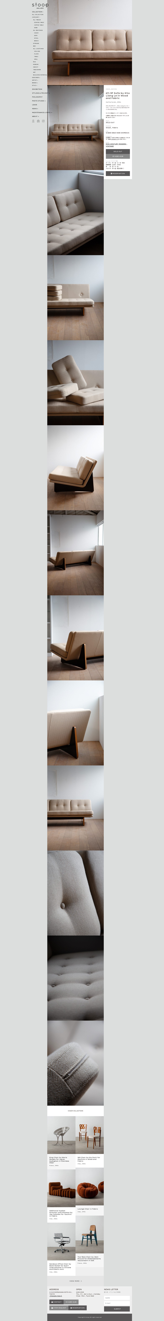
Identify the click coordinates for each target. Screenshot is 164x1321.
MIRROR (35, 64)
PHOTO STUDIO (38, 101)
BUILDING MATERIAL (40, 75)
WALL (36, 59)
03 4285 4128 (117, 156)
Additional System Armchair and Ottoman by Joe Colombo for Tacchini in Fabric (60, 1213)
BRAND (34, 82)
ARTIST (34, 80)
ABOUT (35, 116)
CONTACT (57, 1302)
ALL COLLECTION (37, 14)
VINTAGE (110, 146)
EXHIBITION (37, 89)
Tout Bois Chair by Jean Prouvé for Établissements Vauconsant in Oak (89, 1258)
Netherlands (111, 102)
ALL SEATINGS (38, 30)
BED (34, 46)
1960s (56, 1165)
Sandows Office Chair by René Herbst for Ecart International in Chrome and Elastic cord (60, 1266)
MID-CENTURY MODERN (116, 144)
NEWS (34, 108)
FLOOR (36, 54)
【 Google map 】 (55, 1296)
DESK (36, 27)
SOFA (35, 35)
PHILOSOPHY (37, 97)
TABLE (36, 56)
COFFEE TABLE (39, 25)
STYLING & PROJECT (40, 93)
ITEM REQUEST (59, 1308)
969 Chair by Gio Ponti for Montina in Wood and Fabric (89, 1159)
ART (34, 72)
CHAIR (36, 33)
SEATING (114, 89)
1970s (83, 1211)
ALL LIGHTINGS (38, 48)
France (51, 1165)
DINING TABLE (39, 22)
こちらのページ (114, 139)
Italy (79, 1163)
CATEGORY (35, 17)
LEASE (34, 105)
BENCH (36, 40)
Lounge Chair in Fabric (88, 1209)
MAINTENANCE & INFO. (41, 112)
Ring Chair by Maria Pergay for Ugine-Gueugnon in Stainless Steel (59, 1160)
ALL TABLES (37, 19)
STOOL (36, 38)
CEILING (37, 51)
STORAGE (36, 43)
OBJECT (35, 67)
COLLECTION (37, 12)
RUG (34, 61)
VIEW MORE (75, 1281)
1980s (55, 1272)
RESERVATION (119, 174)
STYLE (34, 85)
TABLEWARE (37, 69)
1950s (119, 102)
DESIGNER (35, 77)
